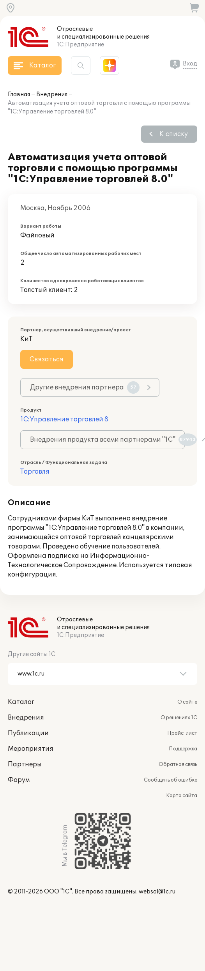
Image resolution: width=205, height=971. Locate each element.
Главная (19, 94)
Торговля (34, 472)
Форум (19, 780)
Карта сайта (181, 795)
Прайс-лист (182, 733)
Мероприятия (30, 749)
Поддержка (183, 749)
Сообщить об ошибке (170, 780)
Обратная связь (178, 764)
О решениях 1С (179, 718)
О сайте (187, 702)
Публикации (28, 733)
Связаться (47, 359)
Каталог (21, 702)
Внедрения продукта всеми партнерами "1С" (107, 439)
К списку (173, 134)
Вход (190, 63)
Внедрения (51, 94)
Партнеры (25, 764)
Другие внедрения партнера (85, 387)
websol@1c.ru (157, 891)
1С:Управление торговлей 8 (64, 419)
